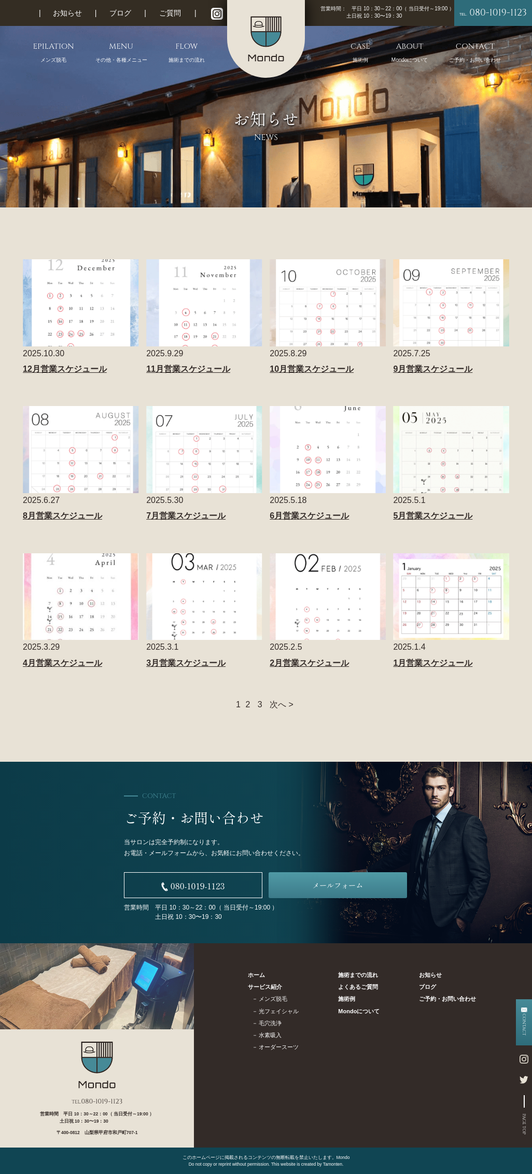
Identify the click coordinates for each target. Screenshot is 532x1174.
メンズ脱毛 (273, 999)
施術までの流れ (358, 975)
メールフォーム (337, 885)
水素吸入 (270, 1035)
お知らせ (67, 13)
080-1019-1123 (493, 12)
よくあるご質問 (358, 987)
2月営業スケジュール (309, 663)
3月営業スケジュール (186, 663)
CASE (360, 52)
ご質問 (170, 13)
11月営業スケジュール (188, 369)
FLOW (187, 52)
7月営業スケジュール (186, 515)
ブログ (120, 13)
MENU (121, 52)
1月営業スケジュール (432, 663)
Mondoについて (359, 1011)
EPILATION (53, 52)
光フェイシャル (279, 1011)
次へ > (281, 704)
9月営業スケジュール (432, 369)
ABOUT (409, 52)
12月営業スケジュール (65, 369)
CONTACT (475, 52)
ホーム (256, 975)
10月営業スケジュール (312, 369)
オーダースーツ (279, 1047)
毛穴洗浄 (270, 1023)
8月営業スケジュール (62, 515)
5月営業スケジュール (432, 515)
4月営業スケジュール (62, 663)
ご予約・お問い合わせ (447, 999)
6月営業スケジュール (309, 515)
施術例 (346, 999)
